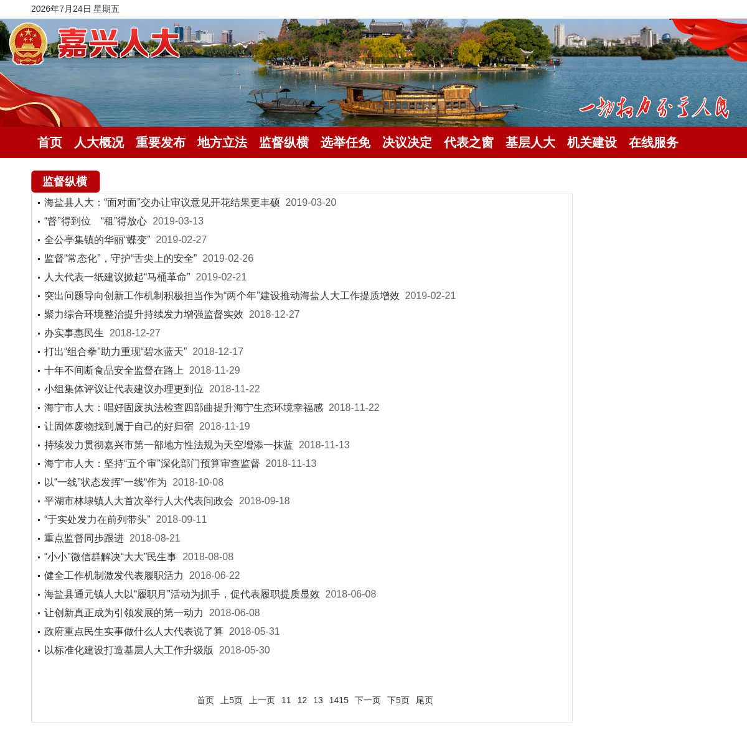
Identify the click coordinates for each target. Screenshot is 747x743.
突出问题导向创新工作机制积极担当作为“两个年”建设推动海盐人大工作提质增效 (222, 295)
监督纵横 (284, 142)
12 (303, 700)
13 (318, 700)
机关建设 (592, 142)
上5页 (231, 700)
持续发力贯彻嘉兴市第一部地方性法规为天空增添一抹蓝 (168, 445)
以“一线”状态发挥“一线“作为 (105, 482)
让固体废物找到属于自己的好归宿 (119, 426)
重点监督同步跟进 (84, 538)
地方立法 (222, 142)
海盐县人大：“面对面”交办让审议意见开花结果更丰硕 (162, 202)
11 (286, 700)
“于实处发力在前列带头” (97, 519)
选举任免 (345, 142)
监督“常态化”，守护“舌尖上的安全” (120, 258)
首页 (49, 142)
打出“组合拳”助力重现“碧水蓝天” (115, 351)
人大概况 (99, 142)
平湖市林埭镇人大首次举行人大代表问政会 (138, 501)
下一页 (368, 700)
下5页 (398, 700)
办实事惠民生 (74, 333)
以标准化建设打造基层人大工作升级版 (129, 650)
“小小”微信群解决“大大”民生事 (110, 556)
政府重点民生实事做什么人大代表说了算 (133, 631)
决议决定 (407, 142)
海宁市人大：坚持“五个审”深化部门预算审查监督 (152, 463)
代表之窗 (469, 142)
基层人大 (530, 142)
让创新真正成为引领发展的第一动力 (124, 612)
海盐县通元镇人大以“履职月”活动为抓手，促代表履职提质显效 (182, 594)
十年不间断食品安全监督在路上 (114, 370)
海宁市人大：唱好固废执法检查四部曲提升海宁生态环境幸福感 (183, 407)
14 (334, 700)
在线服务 (654, 142)
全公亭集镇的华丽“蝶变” (97, 239)
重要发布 (161, 142)
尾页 (424, 700)
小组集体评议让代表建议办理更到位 (124, 389)
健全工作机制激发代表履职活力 (114, 575)
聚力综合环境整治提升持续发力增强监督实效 (143, 314)
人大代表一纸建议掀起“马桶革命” (117, 277)
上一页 (262, 700)
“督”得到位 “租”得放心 (95, 221)
